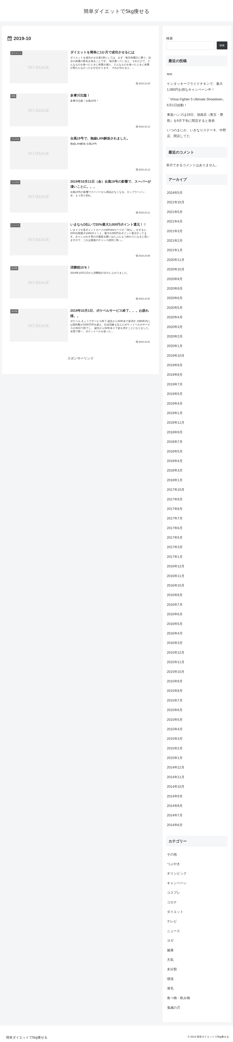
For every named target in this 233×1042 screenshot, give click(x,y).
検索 (169, 38)
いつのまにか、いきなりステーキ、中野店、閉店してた (196, 133)
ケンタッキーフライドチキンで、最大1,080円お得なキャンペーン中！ (195, 86)
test (169, 74)
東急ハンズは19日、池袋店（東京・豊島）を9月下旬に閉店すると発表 (195, 117)
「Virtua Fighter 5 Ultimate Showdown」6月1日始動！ (196, 102)
